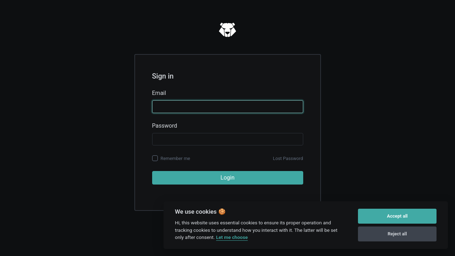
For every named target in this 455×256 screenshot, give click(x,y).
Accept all (397, 216)
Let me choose (232, 237)
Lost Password (288, 158)
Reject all (397, 233)
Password (164, 125)
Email (159, 93)
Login (227, 177)
